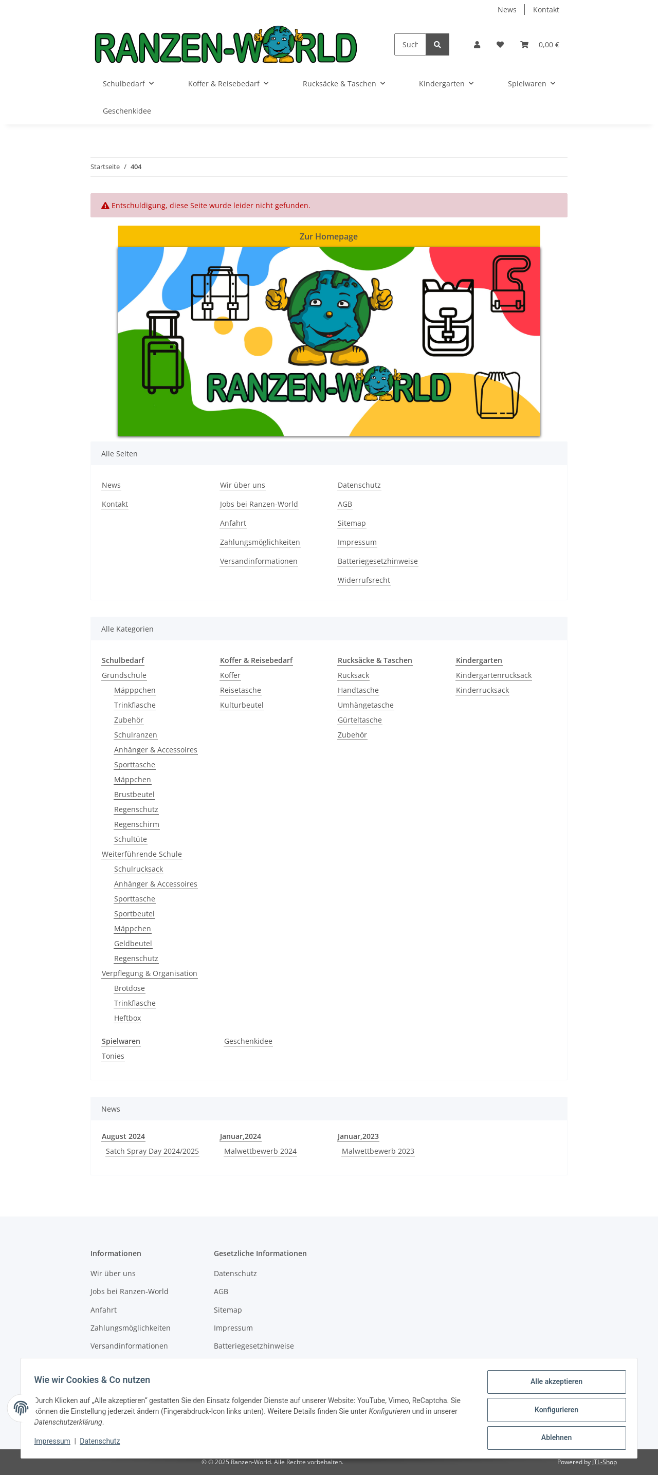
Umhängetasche (366, 705)
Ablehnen (553, 1438)
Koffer (230, 675)
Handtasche (358, 690)
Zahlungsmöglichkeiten (260, 542)
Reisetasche (240, 690)
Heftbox (127, 1018)
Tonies (113, 1056)
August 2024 (123, 1136)
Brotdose (129, 988)
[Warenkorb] (540, 44)
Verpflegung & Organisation (149, 973)
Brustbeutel (134, 794)
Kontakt (546, 9)
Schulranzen (135, 735)
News (507, 9)
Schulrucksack (138, 869)
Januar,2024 (240, 1136)
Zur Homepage (329, 236)
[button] (477, 44)
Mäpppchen (135, 690)
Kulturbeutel (242, 705)
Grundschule (124, 675)
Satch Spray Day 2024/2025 (152, 1151)
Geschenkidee (248, 1041)
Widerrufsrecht (364, 580)
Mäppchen (132, 779)
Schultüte (130, 839)
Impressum (357, 542)
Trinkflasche (135, 705)
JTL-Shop (604, 1462)
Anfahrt (233, 523)
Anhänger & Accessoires (155, 749)
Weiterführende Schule (142, 854)
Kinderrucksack (482, 690)
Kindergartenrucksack (494, 675)
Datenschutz (359, 485)
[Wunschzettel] (500, 44)
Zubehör (128, 720)
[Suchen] (410, 44)
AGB (345, 504)
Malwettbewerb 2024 (260, 1151)
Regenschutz (136, 809)
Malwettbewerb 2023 (378, 1151)
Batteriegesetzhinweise (378, 561)
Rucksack (353, 675)
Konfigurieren (553, 1412)
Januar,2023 (358, 1136)
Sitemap (352, 523)
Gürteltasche (360, 720)
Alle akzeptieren (553, 1385)
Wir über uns (242, 485)
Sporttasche (134, 764)
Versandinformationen (259, 561)
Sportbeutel (134, 913)
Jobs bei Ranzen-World (259, 504)
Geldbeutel (133, 943)
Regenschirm (136, 824)
